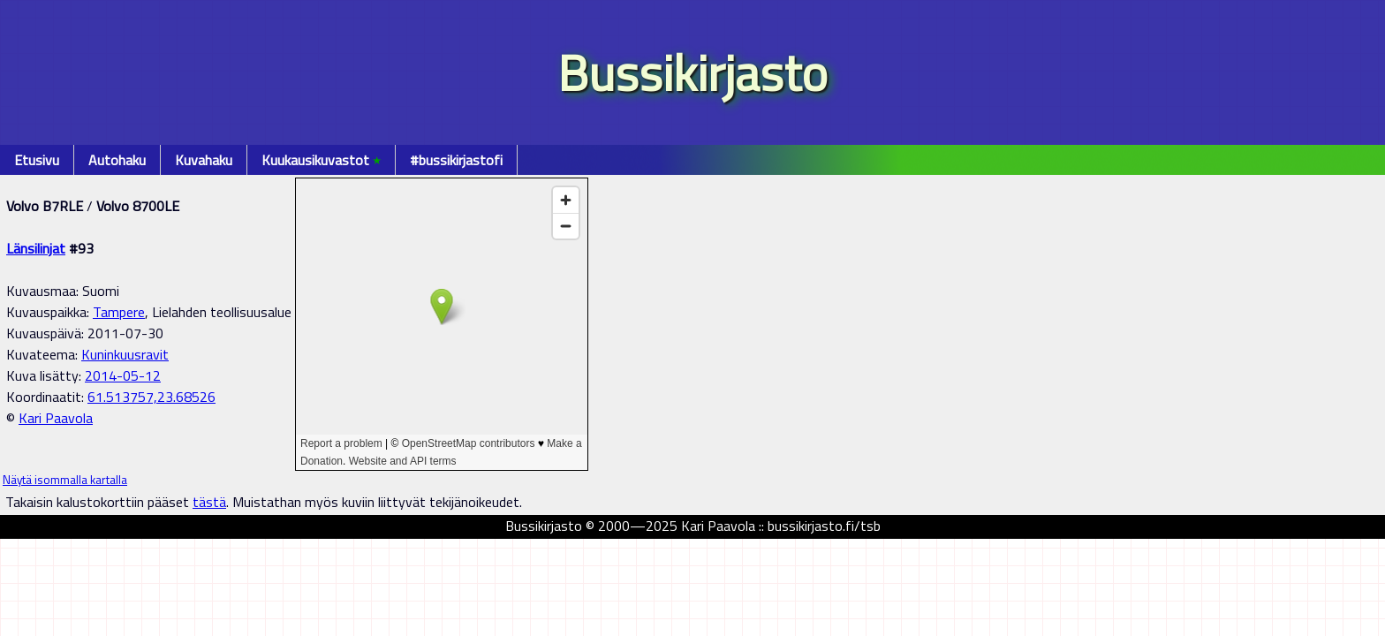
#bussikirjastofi (456, 159)
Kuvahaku (203, 159)
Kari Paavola (56, 417)
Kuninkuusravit (125, 354)
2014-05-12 (123, 375)
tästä (209, 501)
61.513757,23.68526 (151, 396)
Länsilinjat (35, 248)
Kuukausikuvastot (321, 159)
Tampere (119, 311)
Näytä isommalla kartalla (65, 479)
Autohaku (117, 159)
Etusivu (36, 159)
